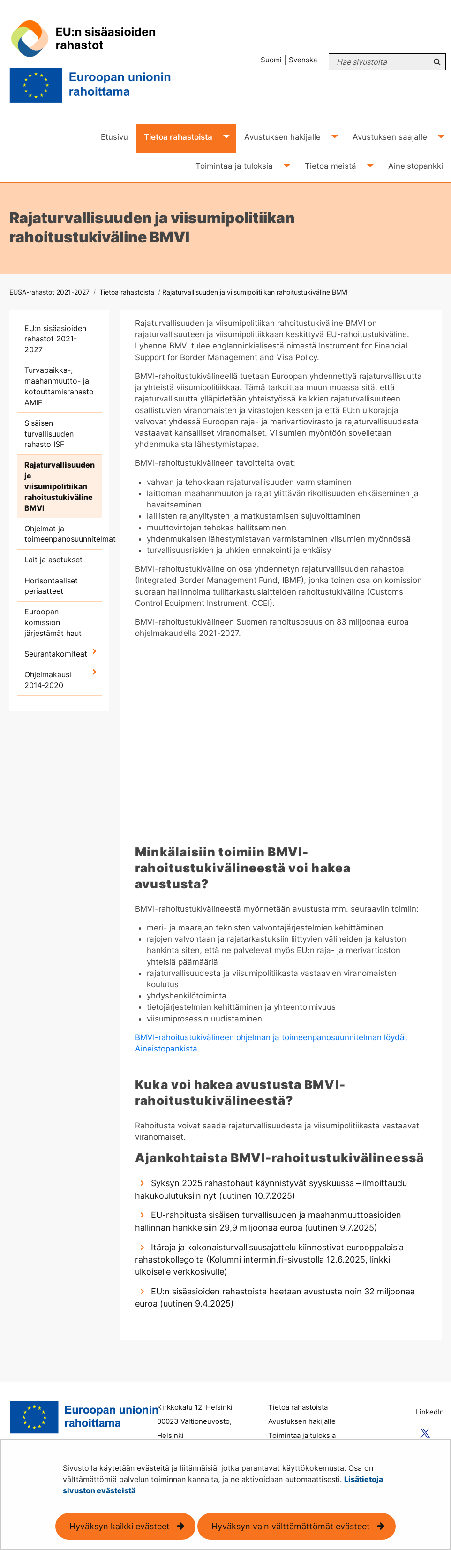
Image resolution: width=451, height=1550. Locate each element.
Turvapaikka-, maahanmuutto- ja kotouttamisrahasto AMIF (59, 386)
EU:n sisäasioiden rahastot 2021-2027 (55, 339)
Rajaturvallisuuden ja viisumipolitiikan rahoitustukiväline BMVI (59, 486)
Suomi (271, 59)
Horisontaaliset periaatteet (51, 586)
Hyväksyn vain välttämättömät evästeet (290, 1526)
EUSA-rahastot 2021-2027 (49, 292)
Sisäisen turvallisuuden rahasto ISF (49, 433)
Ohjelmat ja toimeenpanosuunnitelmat (63, 534)
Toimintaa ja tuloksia (302, 1435)
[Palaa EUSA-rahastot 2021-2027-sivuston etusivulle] (105, 62)
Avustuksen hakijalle (302, 1421)
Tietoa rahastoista (126, 292)
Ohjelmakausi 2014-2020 (47, 680)
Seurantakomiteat (55, 653)
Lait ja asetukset (53, 559)
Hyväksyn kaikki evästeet (119, 1526)
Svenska (303, 59)
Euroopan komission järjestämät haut (53, 622)
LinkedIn (430, 1411)
